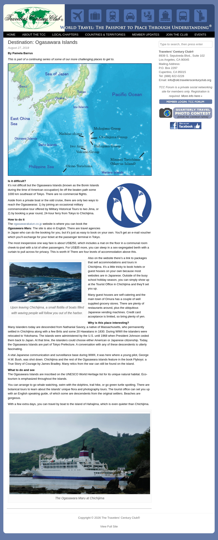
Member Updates (145, 34)
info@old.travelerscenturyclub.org (189, 80)
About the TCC (34, 34)
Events (200, 34)
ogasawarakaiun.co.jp (28, 223)
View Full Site (109, 526)
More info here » (191, 96)
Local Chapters (65, 34)
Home (11, 34)
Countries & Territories (105, 34)
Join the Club (177, 34)
